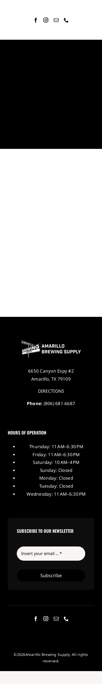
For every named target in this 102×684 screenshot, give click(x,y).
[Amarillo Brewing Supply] (51, 342)
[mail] (56, 20)
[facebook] (35, 20)
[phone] (66, 20)
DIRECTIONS (51, 391)
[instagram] (45, 20)
